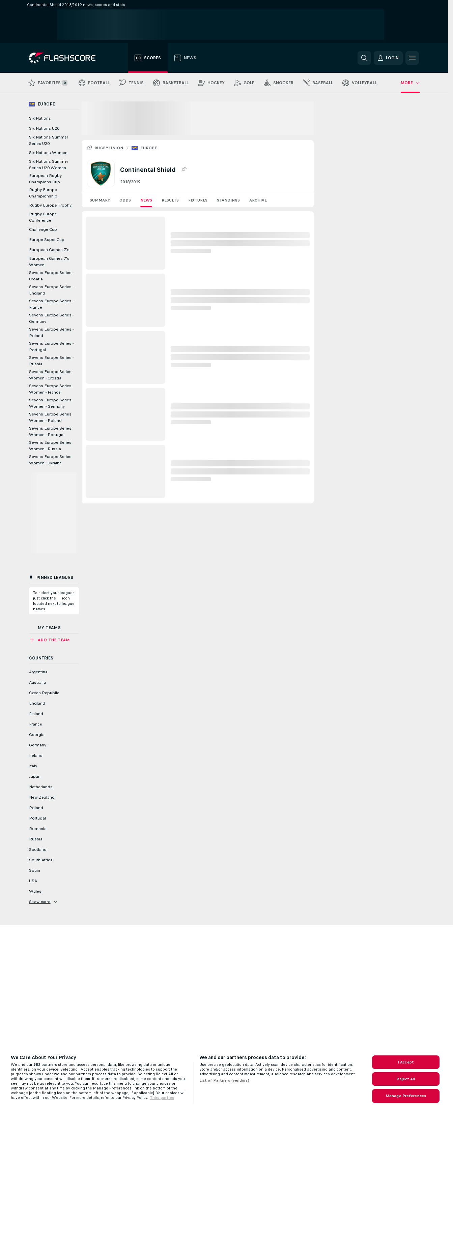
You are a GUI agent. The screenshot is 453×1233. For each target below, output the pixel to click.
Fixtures (197, 200)
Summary (100, 200)
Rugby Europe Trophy (50, 205)
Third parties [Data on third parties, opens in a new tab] (162, 1097)
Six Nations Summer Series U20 (48, 140)
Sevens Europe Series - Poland (51, 332)
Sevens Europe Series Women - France (50, 389)
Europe (148, 148)
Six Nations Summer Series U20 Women (48, 165)
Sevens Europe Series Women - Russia (50, 446)
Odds (125, 200)
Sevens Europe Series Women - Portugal (50, 431)
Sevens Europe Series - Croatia (51, 276)
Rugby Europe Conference (43, 217)
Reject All (405, 1079)
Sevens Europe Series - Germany (51, 318)
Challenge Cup (43, 229)
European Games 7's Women (49, 262)
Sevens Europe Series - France (51, 304)
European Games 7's (49, 249)
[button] (388, 58)
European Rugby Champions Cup (45, 179)
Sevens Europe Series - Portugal (51, 346)
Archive (258, 200)
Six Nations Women (48, 152)
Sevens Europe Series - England (51, 290)
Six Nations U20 (44, 128)
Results (170, 200)
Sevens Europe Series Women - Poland (50, 417)
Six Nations (40, 118)
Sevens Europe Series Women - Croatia (50, 375)
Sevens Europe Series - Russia (51, 361)
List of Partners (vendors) (224, 1080)
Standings (228, 200)
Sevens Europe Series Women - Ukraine (50, 460)
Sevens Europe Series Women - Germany (50, 403)
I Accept (406, 1062)
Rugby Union (108, 148)
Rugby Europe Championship (43, 193)
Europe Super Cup (46, 239)
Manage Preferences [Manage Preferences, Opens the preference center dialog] (406, 1095)
